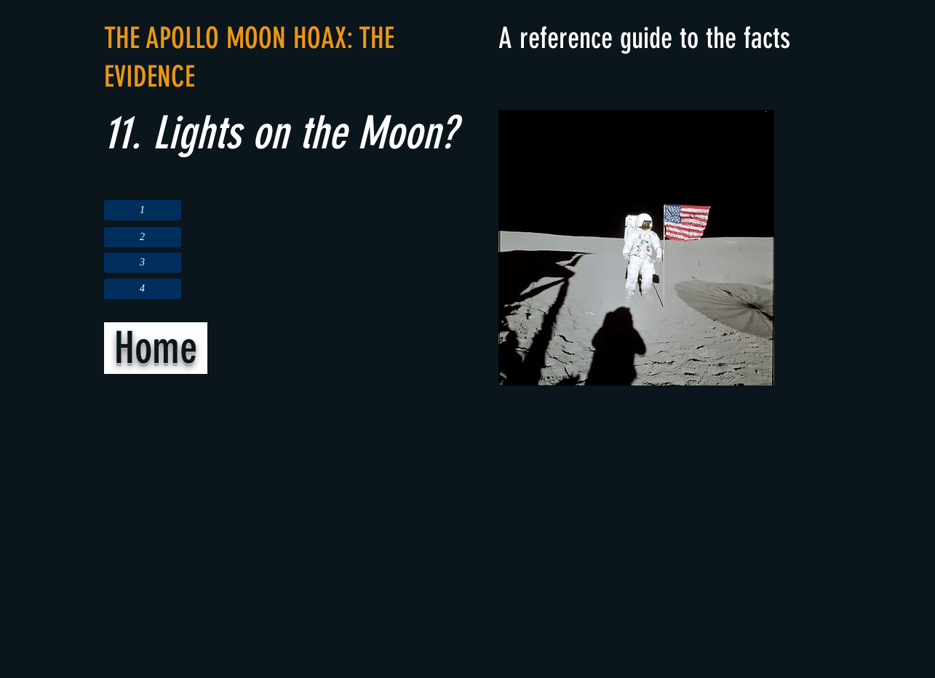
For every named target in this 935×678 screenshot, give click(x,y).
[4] (142, 289)
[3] (142, 262)
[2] (142, 237)
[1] (142, 210)
